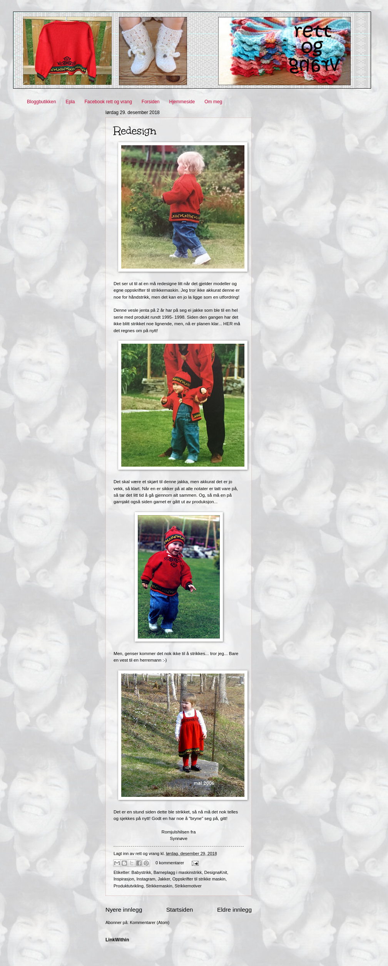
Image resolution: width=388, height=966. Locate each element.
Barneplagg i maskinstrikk (178, 872)
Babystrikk (141, 872)
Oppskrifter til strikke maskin (199, 879)
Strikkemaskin (159, 886)
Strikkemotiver (188, 886)
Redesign (135, 131)
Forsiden (151, 101)
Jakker (164, 879)
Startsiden (179, 909)
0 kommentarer (170, 862)
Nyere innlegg (123, 909)
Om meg (213, 101)
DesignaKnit (215, 872)
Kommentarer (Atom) (149, 922)
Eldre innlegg (234, 909)
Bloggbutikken (41, 101)
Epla (70, 101)
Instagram (146, 879)
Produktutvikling (129, 886)
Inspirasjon (124, 879)
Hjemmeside (182, 101)
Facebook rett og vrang (108, 101)
